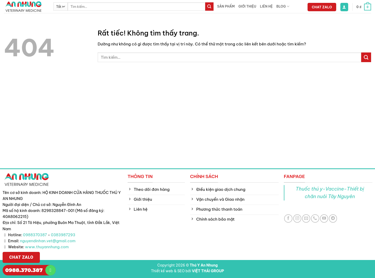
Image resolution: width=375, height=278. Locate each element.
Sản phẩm (226, 6)
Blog (282, 6)
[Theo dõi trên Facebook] (288, 218)
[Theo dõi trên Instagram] (297, 218)
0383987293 (63, 235)
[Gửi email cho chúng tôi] (306, 218)
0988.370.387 (24, 270)
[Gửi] (209, 6)
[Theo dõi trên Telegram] (333, 218)
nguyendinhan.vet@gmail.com (48, 241)
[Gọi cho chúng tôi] (315, 218)
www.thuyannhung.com (47, 247)
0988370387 (35, 235)
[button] (344, 7)
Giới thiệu (247, 6)
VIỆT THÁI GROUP (208, 271)
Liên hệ (266, 6)
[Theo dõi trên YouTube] (324, 218)
